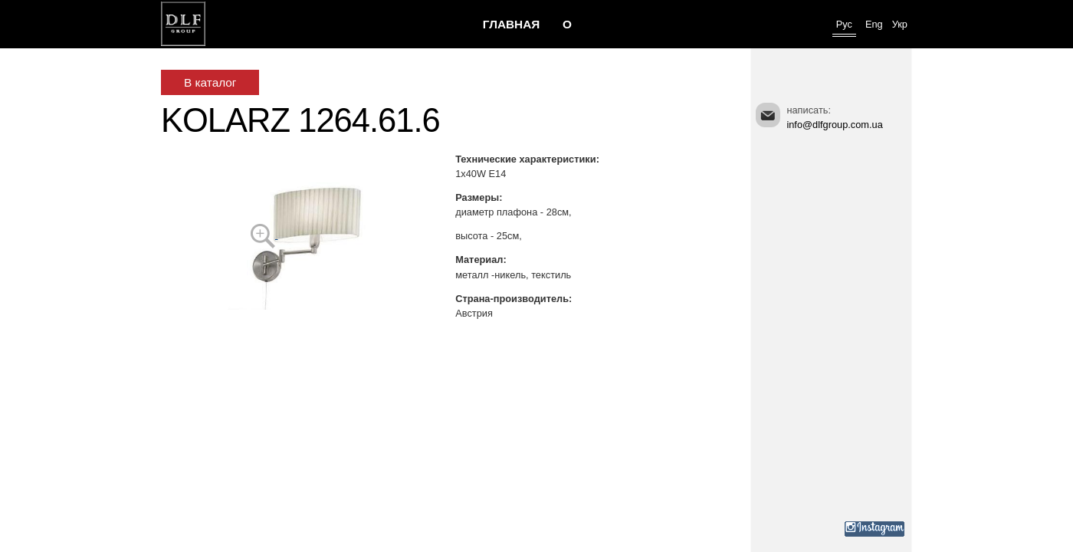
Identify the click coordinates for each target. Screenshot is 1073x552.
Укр (899, 24)
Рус (844, 24)
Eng (874, 24)
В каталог (210, 82)
